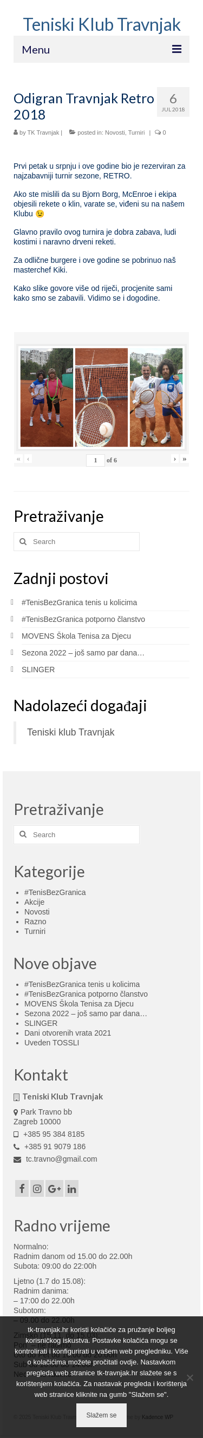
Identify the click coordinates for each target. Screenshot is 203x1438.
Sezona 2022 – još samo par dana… (83, 652)
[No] (189, 1377)
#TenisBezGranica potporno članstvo (83, 619)
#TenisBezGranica (55, 892)
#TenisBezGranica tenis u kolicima (79, 602)
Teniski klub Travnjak (70, 732)
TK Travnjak (44, 132)
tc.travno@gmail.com (55, 1159)
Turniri (136, 132)
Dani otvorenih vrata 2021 (67, 1033)
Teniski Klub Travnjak (102, 24)
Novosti (115, 132)
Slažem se (101, 1415)
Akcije (34, 902)
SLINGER (38, 669)
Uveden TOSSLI (51, 1042)
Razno (35, 921)
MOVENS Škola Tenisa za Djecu (76, 636)
